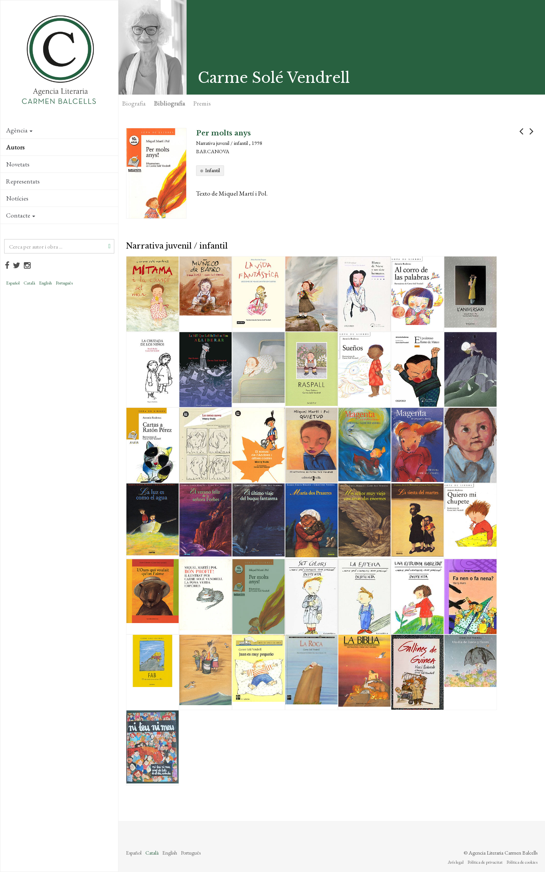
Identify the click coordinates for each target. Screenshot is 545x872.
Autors (15, 147)
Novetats (18, 164)
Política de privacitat (485, 862)
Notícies (17, 198)
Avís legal (456, 862)
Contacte (20, 215)
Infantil (212, 170)
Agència (19, 130)
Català (29, 283)
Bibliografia (169, 103)
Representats (23, 181)
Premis (202, 103)
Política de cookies (521, 862)
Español (13, 283)
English (45, 283)
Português (64, 283)
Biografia (134, 103)
